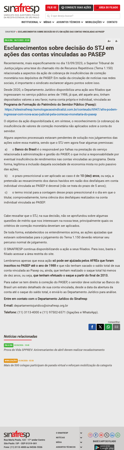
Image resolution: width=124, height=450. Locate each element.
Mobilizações (93, 22)
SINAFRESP (10, 31)
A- (116, 41)
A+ (109, 41)
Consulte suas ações (76, 7)
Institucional (29, 22)
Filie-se (51, 7)
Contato (112, 22)
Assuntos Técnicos (68, 22)
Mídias (47, 22)
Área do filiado (107, 7)
